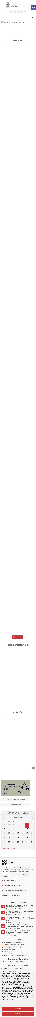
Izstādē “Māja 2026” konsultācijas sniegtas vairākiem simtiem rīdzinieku (19, 925)
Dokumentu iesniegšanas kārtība (14, 890)
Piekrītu (18, 1008)
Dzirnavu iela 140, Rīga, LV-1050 (13, 942)
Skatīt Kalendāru (8, 848)
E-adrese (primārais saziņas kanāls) (14, 944)
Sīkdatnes (23, 995)
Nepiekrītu (18, 1013)
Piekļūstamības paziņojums (11, 885)
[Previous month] (3, 818)
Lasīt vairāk (17, 637)
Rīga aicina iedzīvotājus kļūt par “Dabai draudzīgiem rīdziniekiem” (19, 906)
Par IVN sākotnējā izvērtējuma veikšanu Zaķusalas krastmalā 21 (20, 912)
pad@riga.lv (12, 949)
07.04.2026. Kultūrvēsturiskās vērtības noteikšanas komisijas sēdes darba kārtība (19, 932)
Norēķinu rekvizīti (8, 880)
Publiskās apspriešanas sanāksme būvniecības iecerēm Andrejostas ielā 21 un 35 (20, 918)
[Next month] (32, 818)
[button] (33, 7)
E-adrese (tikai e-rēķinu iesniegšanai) (13, 947)
